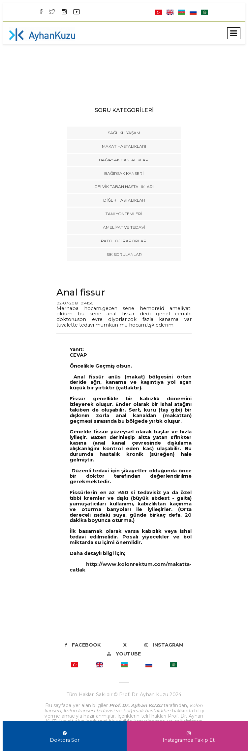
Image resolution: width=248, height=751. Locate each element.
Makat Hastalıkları (124, 146)
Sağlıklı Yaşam (124, 132)
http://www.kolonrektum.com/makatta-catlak (131, 567)
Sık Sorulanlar (124, 254)
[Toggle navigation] (233, 33)
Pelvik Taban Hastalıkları (124, 186)
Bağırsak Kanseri (124, 173)
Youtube (124, 654)
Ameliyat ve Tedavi (124, 227)
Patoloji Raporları (124, 240)
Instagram (163, 645)
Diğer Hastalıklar (124, 200)
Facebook (83, 645)
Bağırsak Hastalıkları (124, 159)
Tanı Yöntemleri (124, 213)
